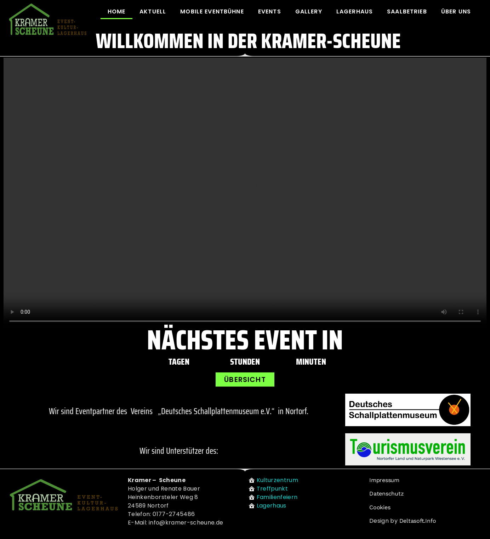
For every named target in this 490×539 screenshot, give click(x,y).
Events (269, 11)
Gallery (308, 11)
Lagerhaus (354, 11)
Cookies (379, 507)
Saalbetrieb (407, 11)
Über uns (456, 11)
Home (117, 11)
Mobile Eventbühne (212, 11)
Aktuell (152, 11)
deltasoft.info (417, 520)
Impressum (384, 480)
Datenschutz (386, 493)
